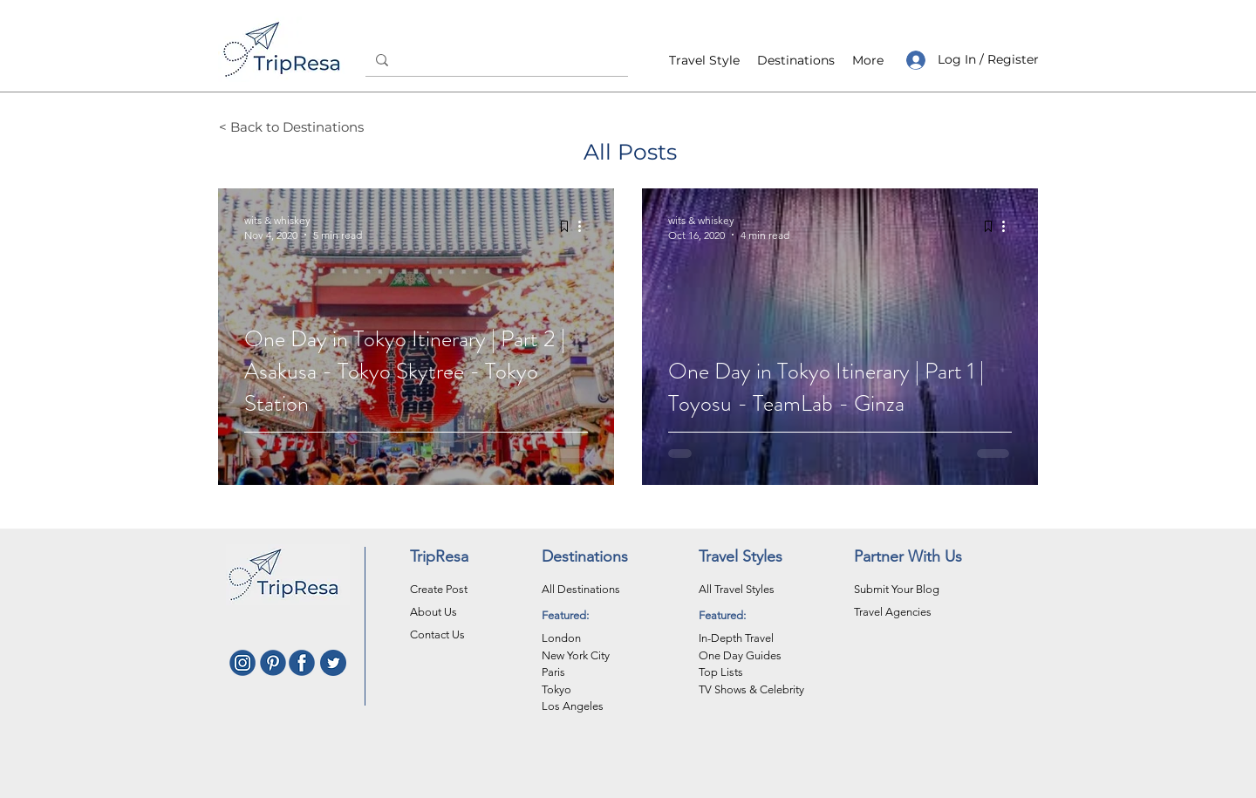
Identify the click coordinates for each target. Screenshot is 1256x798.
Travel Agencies (893, 611)
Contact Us (437, 634)
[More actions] (585, 226)
